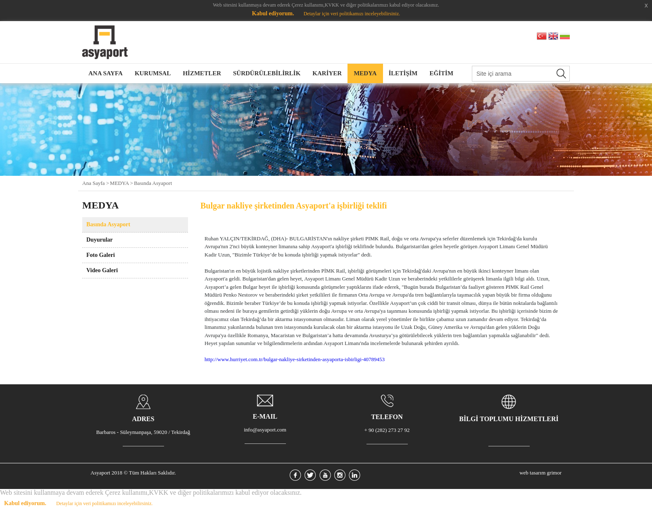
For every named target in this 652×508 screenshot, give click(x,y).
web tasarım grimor (540, 473)
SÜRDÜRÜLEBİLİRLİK (266, 73)
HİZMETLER (202, 73)
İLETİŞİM (403, 73)
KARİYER (327, 73)
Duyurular (99, 240)
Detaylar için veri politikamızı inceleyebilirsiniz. (352, 14)
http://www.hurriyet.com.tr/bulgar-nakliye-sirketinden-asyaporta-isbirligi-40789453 (295, 359)
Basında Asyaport (153, 183)
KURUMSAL (153, 73)
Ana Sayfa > (95, 183)
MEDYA (365, 73)
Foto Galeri (100, 255)
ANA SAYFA (105, 73)
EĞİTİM (442, 73)
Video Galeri (102, 270)
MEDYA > (121, 183)
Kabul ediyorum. (273, 13)
